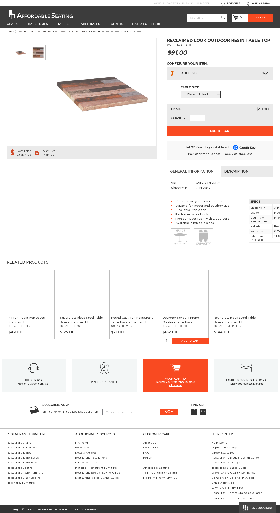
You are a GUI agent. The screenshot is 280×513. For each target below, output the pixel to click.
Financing (187, 3)
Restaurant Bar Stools (22, 446)
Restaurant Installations (91, 456)
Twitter (203, 410)
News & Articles (86, 451)
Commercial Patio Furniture (34, 31)
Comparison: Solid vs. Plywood (233, 476)
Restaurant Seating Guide (229, 461)
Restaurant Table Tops (22, 461)
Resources (82, 446)
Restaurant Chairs (19, 441)
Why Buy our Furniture (227, 486)
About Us (159, 3)
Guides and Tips (86, 461)
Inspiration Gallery (224, 446)
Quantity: (178, 118)
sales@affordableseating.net (246, 382)
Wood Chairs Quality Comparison (234, 471)
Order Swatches (223, 451)
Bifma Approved (223, 482)
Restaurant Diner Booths (24, 476)
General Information (31, 170)
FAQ (146, 451)
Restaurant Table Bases (23, 456)
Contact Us (173, 3)
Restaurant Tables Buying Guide (97, 476)
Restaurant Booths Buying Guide (97, 471)
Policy (147, 456)
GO (167, 410)
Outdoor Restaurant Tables (71, 31)
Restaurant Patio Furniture (25, 471)
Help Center (202, 3)
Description (98, 170)
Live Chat (230, 3)
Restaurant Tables (19, 451)
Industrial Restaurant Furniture (96, 466)
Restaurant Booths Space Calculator (237, 492)
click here (175, 384)
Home (10, 31)
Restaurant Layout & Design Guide (235, 456)
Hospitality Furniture (21, 482)
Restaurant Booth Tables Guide (233, 497)
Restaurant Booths (20, 466)
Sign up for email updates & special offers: (70, 410)
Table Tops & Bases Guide (229, 466)
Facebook (194, 410)
